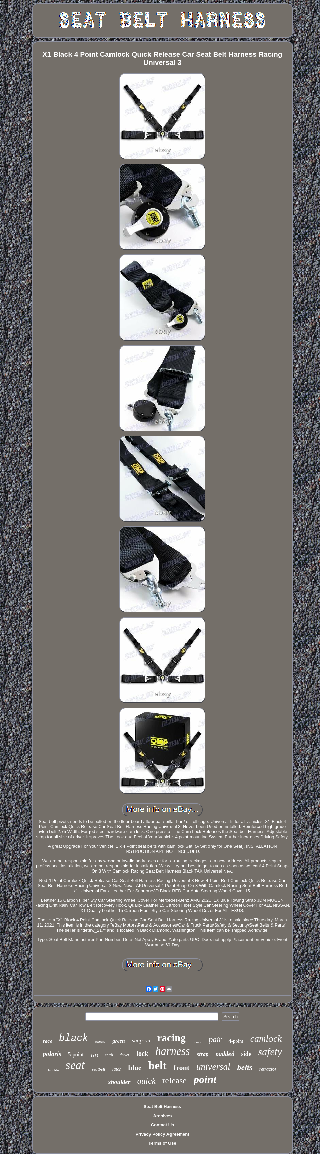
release (174, 1080)
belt (157, 1065)
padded (225, 1053)
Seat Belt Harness (162, 1106)
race (47, 1041)
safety (270, 1051)
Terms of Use (162, 1143)
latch (117, 1069)
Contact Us (162, 1125)
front (181, 1067)
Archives (162, 1115)
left (95, 1056)
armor (197, 1042)
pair (215, 1039)
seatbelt (98, 1069)
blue (135, 1068)
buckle (53, 1070)
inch (109, 1054)
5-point (75, 1054)
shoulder (119, 1082)
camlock (266, 1038)
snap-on (141, 1040)
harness (172, 1051)
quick (146, 1080)
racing (171, 1038)
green (118, 1041)
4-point (235, 1041)
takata (100, 1041)
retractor (268, 1069)
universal (213, 1067)
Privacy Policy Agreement (162, 1134)
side (246, 1053)
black (73, 1038)
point (205, 1079)
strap (203, 1054)
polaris (52, 1053)
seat (75, 1065)
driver (124, 1054)
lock (142, 1053)
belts (245, 1067)
